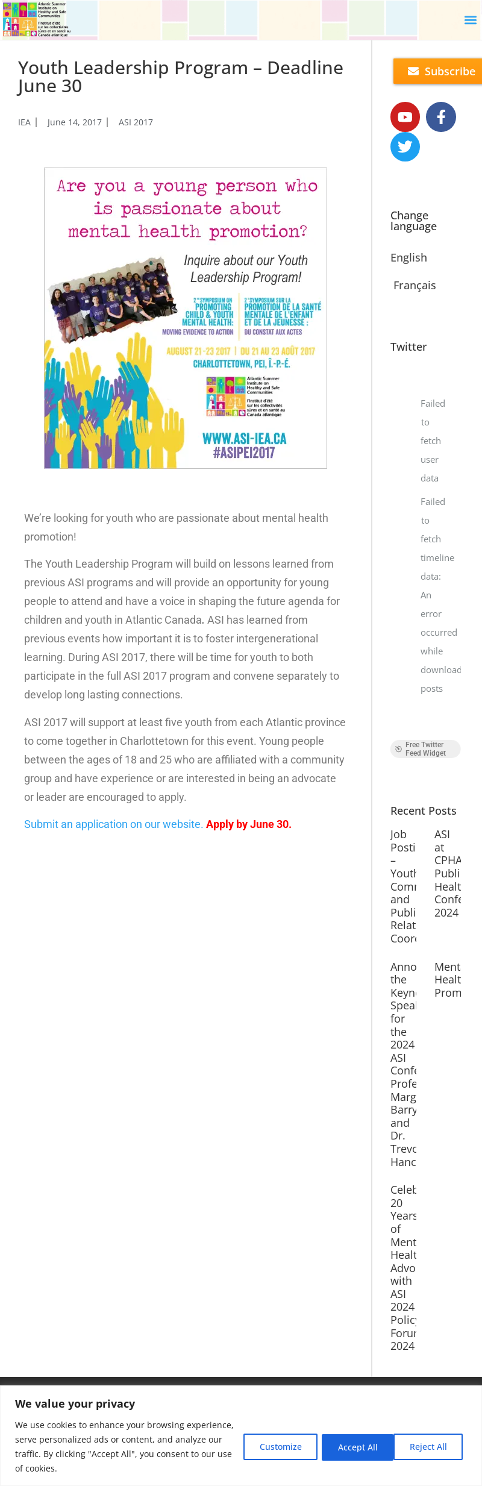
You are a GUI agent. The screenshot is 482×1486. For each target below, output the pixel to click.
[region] (241, 1435)
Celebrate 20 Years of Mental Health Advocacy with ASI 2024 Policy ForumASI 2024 (414, 1268)
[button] (470, 20)
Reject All (351, 1446)
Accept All (429, 1446)
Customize (272, 1446)
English (408, 258)
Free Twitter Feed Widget (420, 749)
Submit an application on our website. (114, 824)
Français (414, 285)
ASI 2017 (136, 122)
